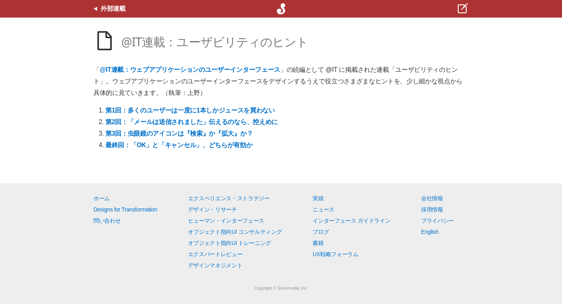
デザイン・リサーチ (212, 209)
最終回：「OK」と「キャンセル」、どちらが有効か (178, 145)
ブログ (321, 232)
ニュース (323, 209)
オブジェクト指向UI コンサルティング (235, 232)
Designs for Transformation (125, 209)
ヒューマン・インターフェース (226, 220)
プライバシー (437, 220)
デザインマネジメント (215, 265)
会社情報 (432, 198)
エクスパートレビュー (215, 254)
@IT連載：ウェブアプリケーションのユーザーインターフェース (190, 69)
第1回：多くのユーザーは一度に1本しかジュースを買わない (190, 110)
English (430, 232)
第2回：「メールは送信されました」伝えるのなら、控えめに (191, 121)
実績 (318, 198)
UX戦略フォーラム (335, 254)
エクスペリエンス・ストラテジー (229, 198)
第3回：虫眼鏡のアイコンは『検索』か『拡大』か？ (179, 133)
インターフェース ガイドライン (351, 220)
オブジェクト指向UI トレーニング (229, 243)
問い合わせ (107, 220)
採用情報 (432, 209)
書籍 (318, 243)
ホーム (101, 198)
